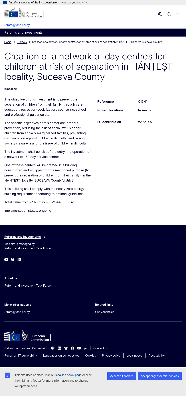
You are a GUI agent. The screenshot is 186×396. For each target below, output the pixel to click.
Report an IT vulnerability (20, 355)
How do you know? (75, 2)
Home (7, 41)
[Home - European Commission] (26, 12)
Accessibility (156, 355)
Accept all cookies (122, 376)
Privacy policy (111, 355)
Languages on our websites (61, 355)
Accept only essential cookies (160, 376)
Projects (22, 41)
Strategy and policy (17, 25)
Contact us (100, 348)
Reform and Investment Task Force (27, 285)
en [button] (160, 14)
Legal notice (134, 355)
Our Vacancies (104, 312)
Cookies (90, 355)
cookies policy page (69, 375)
